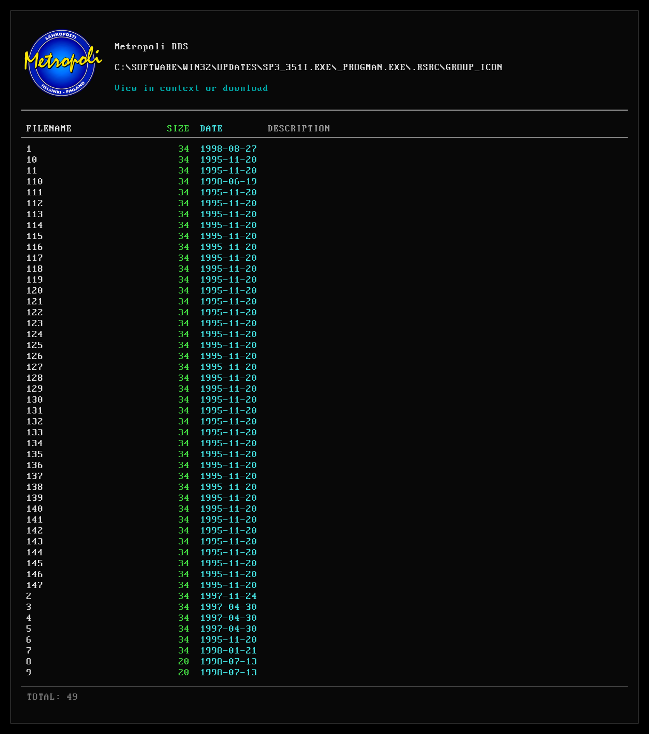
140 (35, 509)
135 (35, 454)
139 (35, 498)
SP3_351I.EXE (297, 67)
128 (35, 378)
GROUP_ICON (474, 67)
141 (35, 520)
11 (32, 171)
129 (35, 389)
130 (35, 400)
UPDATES (238, 67)
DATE (211, 129)
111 (35, 193)
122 (35, 313)
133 (35, 433)
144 (35, 553)
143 (35, 542)
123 (35, 323)
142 (35, 531)
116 (35, 247)
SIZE (178, 129)
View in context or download (192, 88)
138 (35, 487)
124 (35, 334)
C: (120, 67)
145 (35, 563)
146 (35, 574)
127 (35, 367)
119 (35, 280)
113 (35, 214)
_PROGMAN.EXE (371, 67)
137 (35, 476)
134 (35, 443)
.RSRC (426, 67)
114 (35, 225)
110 (35, 182)
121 (35, 302)
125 (35, 345)
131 (35, 411)
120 (35, 291)
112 (35, 203)
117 (35, 258)
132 (35, 422)
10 (32, 160)
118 (35, 269)
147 (35, 585)
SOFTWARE (155, 67)
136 (35, 465)
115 (35, 236)
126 (35, 356)
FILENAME (49, 129)
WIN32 (197, 67)
